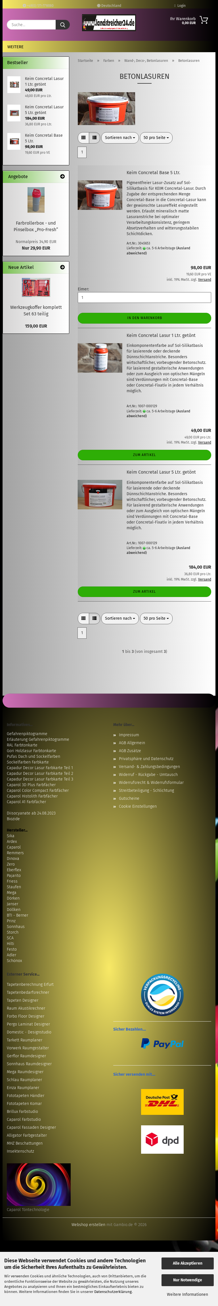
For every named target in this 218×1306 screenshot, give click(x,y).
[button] (83, 138)
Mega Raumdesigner (25, 1071)
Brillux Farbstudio (22, 1111)
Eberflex (14, 870)
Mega (11, 892)
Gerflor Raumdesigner (26, 1056)
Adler (11, 955)
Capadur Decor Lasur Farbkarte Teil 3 (40, 779)
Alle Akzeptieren (187, 1263)
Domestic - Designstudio (29, 1032)
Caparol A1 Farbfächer (26, 801)
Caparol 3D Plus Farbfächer (31, 784)
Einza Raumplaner (23, 1087)
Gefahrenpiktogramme (27, 733)
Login (179, 6)
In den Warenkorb (144, 318)
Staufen (14, 887)
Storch (12, 932)
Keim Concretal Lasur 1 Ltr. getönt (161, 335)
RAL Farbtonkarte (22, 745)
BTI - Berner (17, 915)
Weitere (15, 46)
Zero (11, 864)
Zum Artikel (144, 455)
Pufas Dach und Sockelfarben (33, 756)
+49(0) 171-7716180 (38, 6)
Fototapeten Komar (24, 1103)
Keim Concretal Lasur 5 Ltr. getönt (161, 472)
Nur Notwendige (187, 1280)
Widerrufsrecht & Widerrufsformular (151, 782)
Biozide (13, 818)
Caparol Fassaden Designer (31, 1127)
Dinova (13, 858)
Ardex (12, 841)
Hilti (10, 943)
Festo (12, 949)
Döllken (13, 909)
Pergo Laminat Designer (28, 1024)
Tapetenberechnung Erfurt (30, 984)
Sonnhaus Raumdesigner (29, 1064)
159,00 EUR (36, 326)
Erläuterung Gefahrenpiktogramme (38, 739)
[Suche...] (63, 24)
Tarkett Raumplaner (24, 1040)
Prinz (11, 921)
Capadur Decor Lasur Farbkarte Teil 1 (40, 767)
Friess (12, 881)
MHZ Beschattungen (25, 1143)
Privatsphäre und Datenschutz (146, 758)
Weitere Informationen (187, 1294)
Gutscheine (129, 798)
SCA (10, 938)
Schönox (14, 960)
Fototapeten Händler (25, 1095)
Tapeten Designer (22, 1000)
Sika (10, 836)
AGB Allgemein (132, 742)
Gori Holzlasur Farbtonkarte (31, 750)
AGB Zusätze (130, 750)
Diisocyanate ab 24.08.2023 (31, 813)
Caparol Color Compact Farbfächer (38, 790)
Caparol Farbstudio (24, 1119)
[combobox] (120, 138)
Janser (12, 904)
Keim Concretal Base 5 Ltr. (153, 172)
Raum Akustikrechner (26, 1008)
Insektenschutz (20, 1151)
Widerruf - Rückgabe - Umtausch (148, 774)
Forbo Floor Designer (25, 1016)
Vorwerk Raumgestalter (28, 1048)
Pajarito (14, 875)
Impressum (129, 735)
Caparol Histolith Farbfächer (32, 796)
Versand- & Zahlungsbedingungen (149, 766)
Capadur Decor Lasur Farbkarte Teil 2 (40, 773)
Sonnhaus (16, 926)
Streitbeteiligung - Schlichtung (146, 790)
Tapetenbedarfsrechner (28, 992)
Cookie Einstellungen (138, 806)
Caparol (14, 847)
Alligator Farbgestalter (27, 1135)
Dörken (13, 898)
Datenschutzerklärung (113, 1292)
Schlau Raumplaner (24, 1079)
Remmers (15, 853)
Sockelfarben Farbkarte (28, 762)
